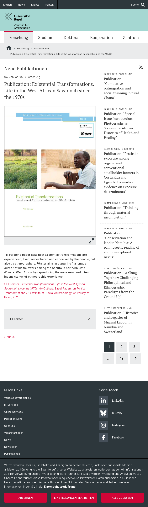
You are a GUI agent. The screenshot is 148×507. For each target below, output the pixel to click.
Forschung (18, 37)
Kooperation (101, 37)
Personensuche (13, 418)
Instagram (112, 425)
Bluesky (110, 413)
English (7, 4)
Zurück (10, 336)
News (21, 4)
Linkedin (111, 400)
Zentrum (131, 37)
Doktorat (72, 37)
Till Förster (50, 319)
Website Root (9, 48)
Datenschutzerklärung (60, 486)
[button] (91, 240)
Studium (45, 37)
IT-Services (11, 404)
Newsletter (10, 446)
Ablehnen (25, 497)
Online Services (13, 411)
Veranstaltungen (13, 432)
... (108, 358)
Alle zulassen (122, 497)
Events (35, 4)
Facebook (111, 437)
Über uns (9, 425)
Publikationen (42, 48)
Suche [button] (138, 5)
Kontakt (49, 4)
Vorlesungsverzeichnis (17, 397)
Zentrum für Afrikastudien (22, 26)
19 (122, 358)
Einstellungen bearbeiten (74, 497)
